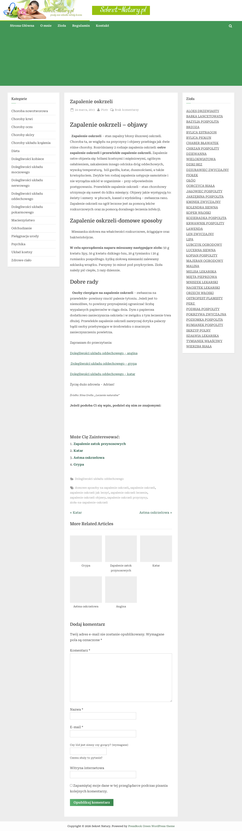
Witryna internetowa (87, 768)
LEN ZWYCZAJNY (200, 234)
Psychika (18, 244)
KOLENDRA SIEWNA (202, 207)
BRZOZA (192, 127)
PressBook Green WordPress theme (151, 826)
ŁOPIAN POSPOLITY (201, 255)
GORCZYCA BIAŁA (200, 186)
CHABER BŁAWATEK (202, 143)
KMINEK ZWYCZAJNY (203, 202)
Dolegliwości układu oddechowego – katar (102, 374)
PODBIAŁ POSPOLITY (203, 309)
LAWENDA (194, 229)
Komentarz (80, 650)
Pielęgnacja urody (25, 236)
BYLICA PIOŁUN (198, 138)
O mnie (46, 25)
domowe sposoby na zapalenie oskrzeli (102, 487)
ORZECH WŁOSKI (200, 293)
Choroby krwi (22, 119)
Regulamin (81, 25)
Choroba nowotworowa (29, 111)
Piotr (104, 110)
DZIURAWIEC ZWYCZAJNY (207, 170)
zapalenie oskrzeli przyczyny (127, 497)
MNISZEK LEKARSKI (202, 282)
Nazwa (76, 709)
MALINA (192, 266)
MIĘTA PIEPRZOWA (201, 277)
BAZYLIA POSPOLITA (202, 121)
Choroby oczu (22, 127)
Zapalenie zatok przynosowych (100, 444)
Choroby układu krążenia (30, 143)
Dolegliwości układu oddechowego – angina (103, 353)
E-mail (76, 727)
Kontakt (102, 25)
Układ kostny (21, 252)
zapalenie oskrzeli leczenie (129, 492)
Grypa (79, 464)
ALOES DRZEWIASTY (202, 111)
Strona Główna (22, 25)
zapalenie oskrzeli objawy (88, 497)
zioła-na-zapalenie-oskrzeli (89, 502)
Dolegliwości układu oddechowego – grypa (103, 363)
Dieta (15, 151)
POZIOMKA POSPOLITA (204, 319)
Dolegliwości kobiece (27, 159)
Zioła (62, 25)
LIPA (189, 239)
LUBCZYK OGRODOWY (204, 245)
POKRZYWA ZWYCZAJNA (206, 314)
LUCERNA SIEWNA (201, 250)
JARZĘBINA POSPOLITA (205, 196)
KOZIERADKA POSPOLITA (206, 218)
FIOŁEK (192, 175)
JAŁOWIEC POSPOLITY (204, 191)
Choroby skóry (22, 135)
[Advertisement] (121, 59)
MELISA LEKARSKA (201, 271)
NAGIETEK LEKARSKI (203, 287)
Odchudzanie (21, 228)
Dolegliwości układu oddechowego (99, 479)
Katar (78, 451)
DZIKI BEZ (194, 164)
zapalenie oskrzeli (142, 487)
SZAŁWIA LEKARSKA (202, 336)
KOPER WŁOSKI (198, 213)
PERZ (190, 303)
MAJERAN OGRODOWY (204, 261)
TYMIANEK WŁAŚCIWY (204, 341)
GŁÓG (190, 180)
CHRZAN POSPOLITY (202, 148)
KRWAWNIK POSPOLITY (205, 223)
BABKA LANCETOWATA (204, 116)
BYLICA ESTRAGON (201, 132)
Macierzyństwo (23, 220)
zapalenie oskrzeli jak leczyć (89, 492)
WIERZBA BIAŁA (199, 346)
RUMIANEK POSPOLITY (204, 325)
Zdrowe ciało (21, 260)
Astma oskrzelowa (89, 458)
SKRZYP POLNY (198, 330)
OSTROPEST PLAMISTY (204, 298)
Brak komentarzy (127, 110)
